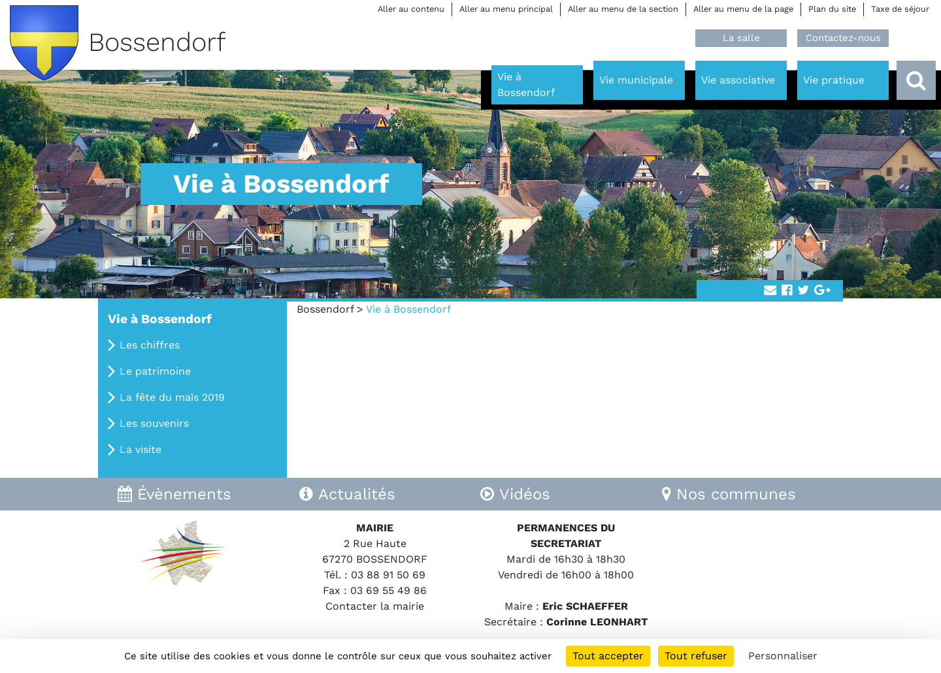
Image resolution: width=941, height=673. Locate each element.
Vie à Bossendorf (160, 318)
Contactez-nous (843, 38)
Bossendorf (325, 309)
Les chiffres (150, 345)
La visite (140, 449)
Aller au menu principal (506, 9)
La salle (741, 38)
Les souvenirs (154, 423)
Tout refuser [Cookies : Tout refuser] (696, 656)
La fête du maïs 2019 (172, 397)
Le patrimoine (155, 371)
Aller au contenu (411, 9)
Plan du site (832, 9)
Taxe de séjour (900, 9)
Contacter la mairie (374, 606)
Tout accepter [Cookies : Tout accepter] (608, 656)
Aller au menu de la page (743, 9)
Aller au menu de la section (623, 9)
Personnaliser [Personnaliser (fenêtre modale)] (782, 656)
